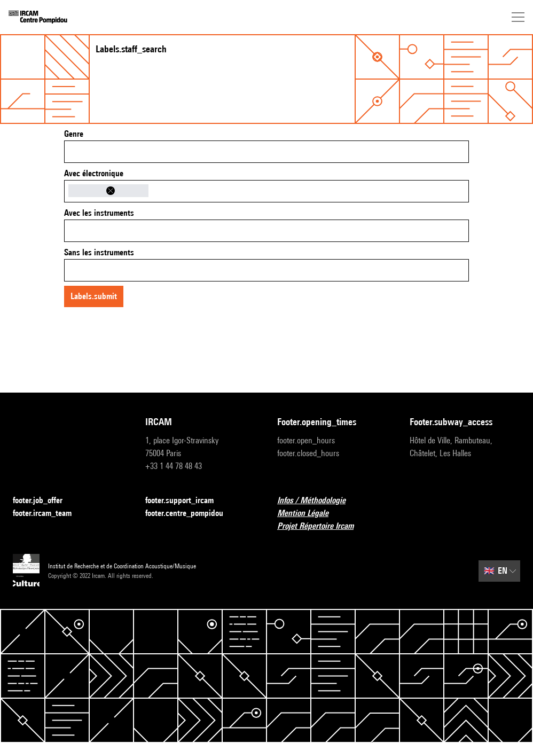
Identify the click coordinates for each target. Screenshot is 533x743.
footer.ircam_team (48, 513)
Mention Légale (309, 513)
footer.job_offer (44, 500)
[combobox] (266, 151)
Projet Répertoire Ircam (321, 526)
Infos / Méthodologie (317, 500)
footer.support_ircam (185, 500)
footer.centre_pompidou (190, 513)
